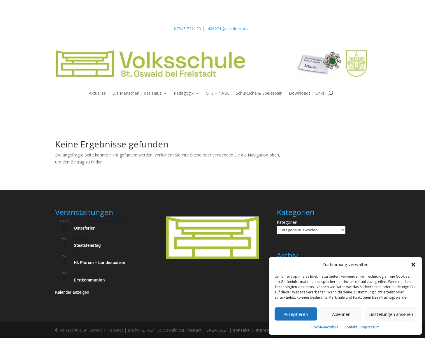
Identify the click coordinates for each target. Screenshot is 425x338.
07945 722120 (187, 28)
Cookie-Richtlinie (325, 327)
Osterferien (85, 228)
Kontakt (241, 330)
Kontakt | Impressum (362, 327)
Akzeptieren (296, 314)
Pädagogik (184, 93)
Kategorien (287, 222)
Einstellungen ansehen (390, 314)
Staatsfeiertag (87, 245)
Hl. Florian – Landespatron (99, 262)
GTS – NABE (217, 93)
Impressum (266, 330)
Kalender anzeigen (72, 292)
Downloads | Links (307, 93)
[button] (413, 264)
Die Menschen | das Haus (136, 93)
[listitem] (212, 224)
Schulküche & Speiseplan (259, 93)
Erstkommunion (89, 280)
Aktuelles (97, 93)
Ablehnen (341, 314)
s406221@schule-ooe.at (228, 28)
